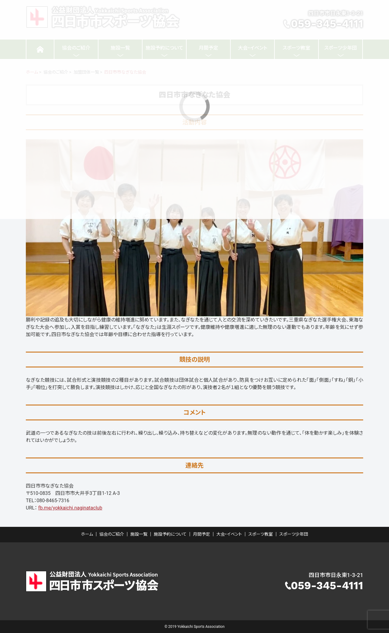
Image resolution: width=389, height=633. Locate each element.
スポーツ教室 (260, 534)
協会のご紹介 (111, 534)
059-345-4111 (327, 585)
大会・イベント (229, 534)
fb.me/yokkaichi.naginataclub (70, 508)
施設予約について (170, 534)
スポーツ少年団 (293, 534)
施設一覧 (138, 534)
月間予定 (201, 534)
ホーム (87, 534)
